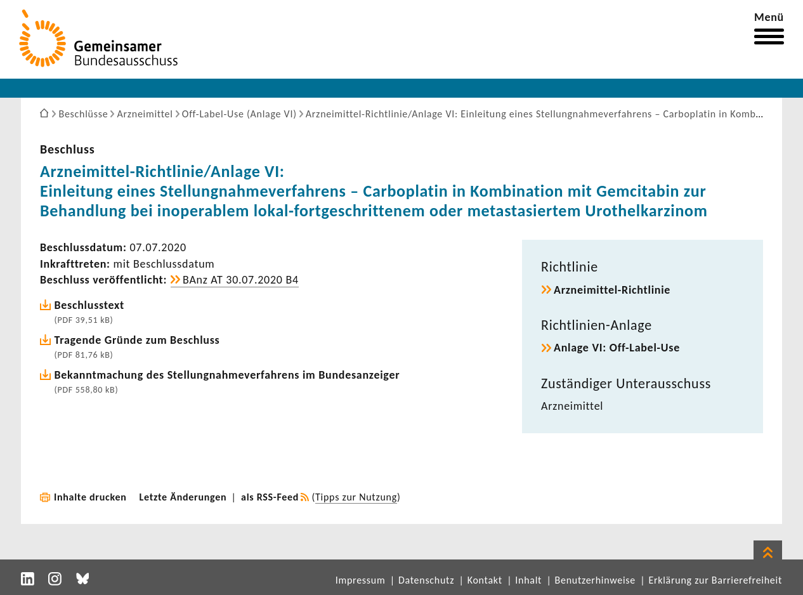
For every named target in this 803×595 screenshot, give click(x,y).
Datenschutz (426, 580)
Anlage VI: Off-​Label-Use (617, 348)
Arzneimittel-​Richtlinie (612, 290)
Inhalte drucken (90, 497)
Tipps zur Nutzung (356, 497)
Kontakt (484, 580)
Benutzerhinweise (595, 580)
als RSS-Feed (270, 497)
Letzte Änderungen (183, 497)
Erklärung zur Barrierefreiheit (715, 580)
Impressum (361, 580)
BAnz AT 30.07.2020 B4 (241, 280)
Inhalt (528, 580)
